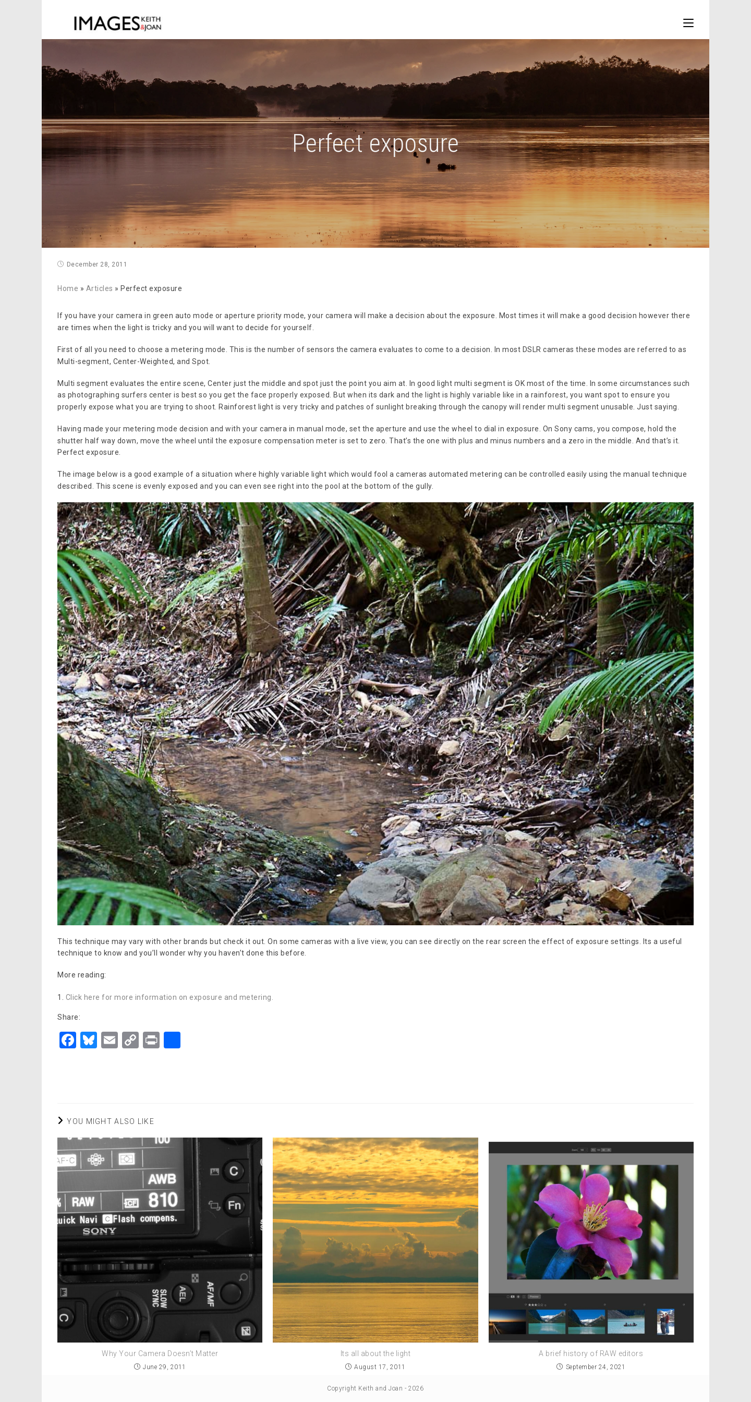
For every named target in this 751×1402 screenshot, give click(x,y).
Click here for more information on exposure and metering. (170, 997)
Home (67, 288)
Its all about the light (376, 1353)
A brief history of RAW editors (591, 1353)
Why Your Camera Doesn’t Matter (160, 1353)
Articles (99, 288)
